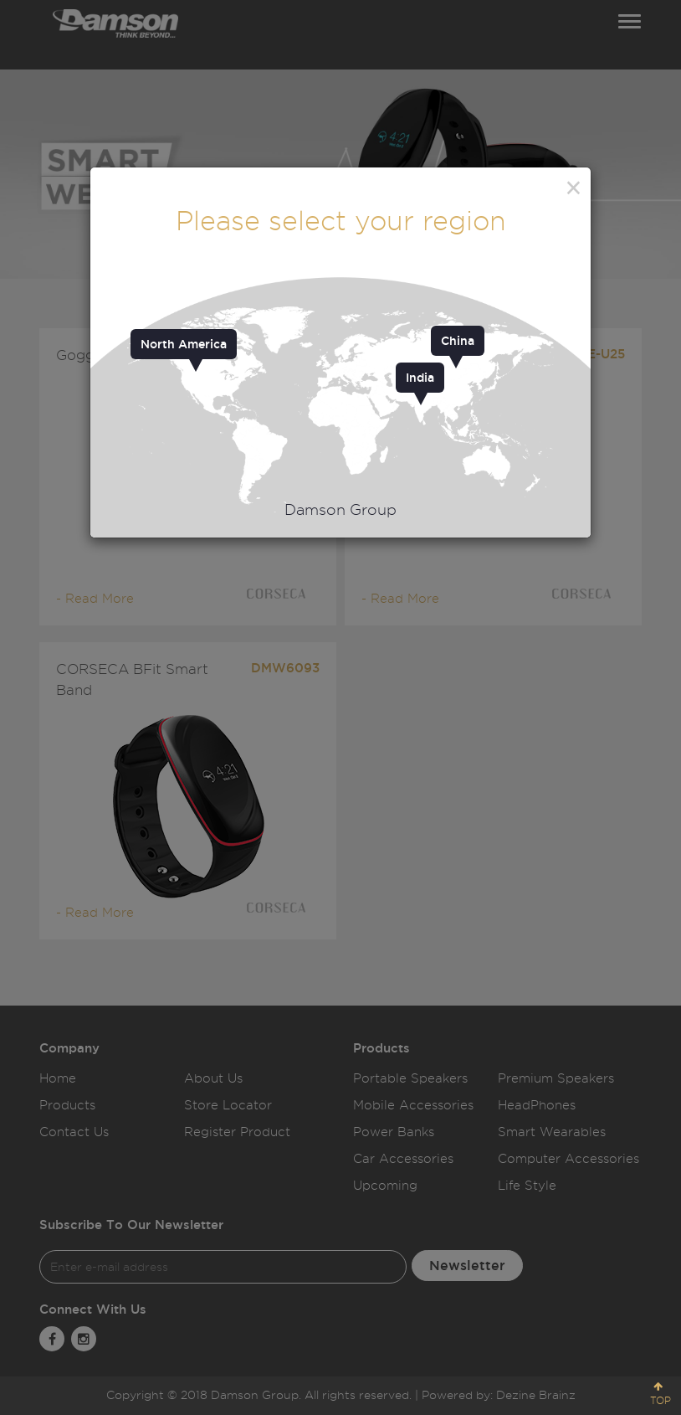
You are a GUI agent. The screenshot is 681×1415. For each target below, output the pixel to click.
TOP (660, 1400)
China (457, 340)
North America (184, 344)
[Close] (573, 187)
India (420, 377)
